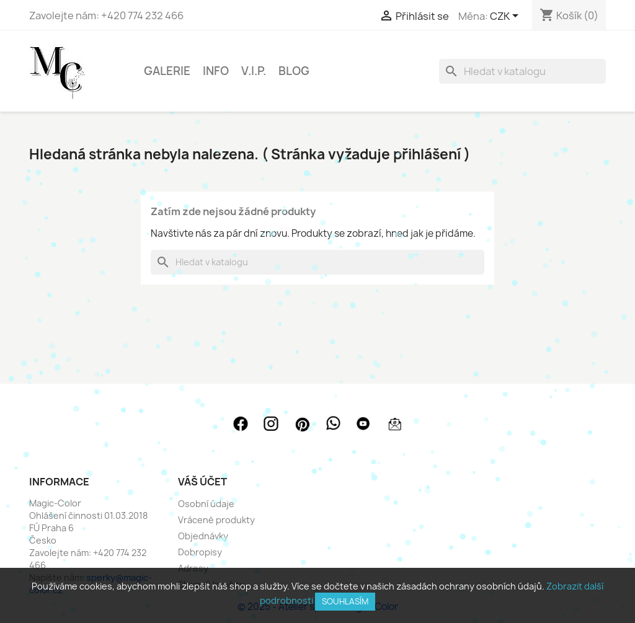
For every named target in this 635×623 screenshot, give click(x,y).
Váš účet (202, 481)
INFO (216, 71)
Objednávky (203, 536)
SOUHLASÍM (345, 601)
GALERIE (167, 71)
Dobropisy (200, 552)
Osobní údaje (206, 504)
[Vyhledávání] (522, 71)
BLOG (293, 71)
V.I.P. (253, 71)
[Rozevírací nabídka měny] (506, 16)
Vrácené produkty (216, 520)
